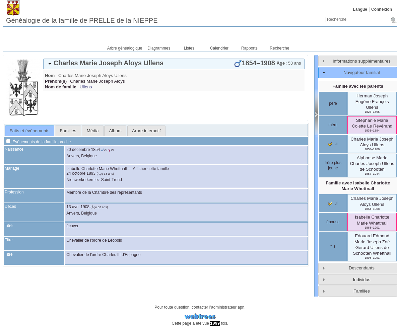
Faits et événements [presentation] (30, 130)
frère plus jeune (333, 165)
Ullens (86, 86)
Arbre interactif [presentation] (146, 130)
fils (333, 246)
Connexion (381, 9)
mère (332, 125)
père (333, 103)
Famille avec (358, 185)
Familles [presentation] (68, 130)
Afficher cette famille (151, 168)
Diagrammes (158, 48)
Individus (361, 279)
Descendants (362, 267)
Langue (360, 9)
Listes (189, 48)
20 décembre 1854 (83, 149)
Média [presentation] (93, 130)
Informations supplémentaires (362, 61)
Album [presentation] (115, 130)
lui (332, 143)
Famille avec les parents (357, 86)
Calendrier (219, 48)
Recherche (279, 48)
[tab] (174, 64)
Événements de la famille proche (38, 142)
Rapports (249, 48)
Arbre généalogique (124, 48)
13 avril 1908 (77, 207)
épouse (332, 222)
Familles (361, 291)
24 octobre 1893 (80, 173)
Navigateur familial (361, 72)
